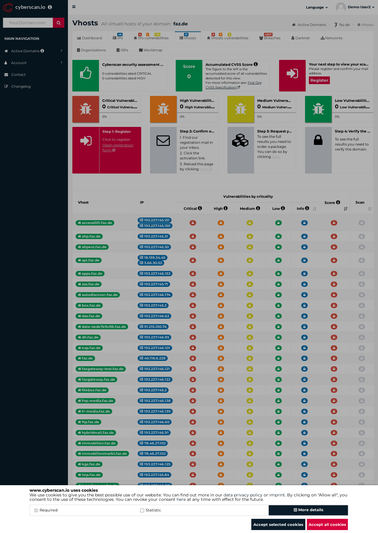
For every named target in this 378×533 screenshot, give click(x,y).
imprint (277, 495)
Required (46, 510)
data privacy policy (243, 495)
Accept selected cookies (278, 524)
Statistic (150, 510)
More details (308, 509)
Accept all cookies (327, 524)
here (181, 499)
